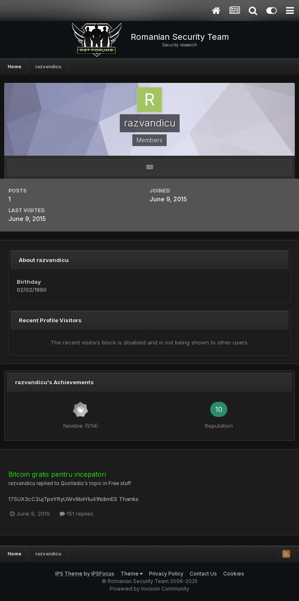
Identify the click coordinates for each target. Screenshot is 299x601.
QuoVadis (72, 483)
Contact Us (203, 573)
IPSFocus (102, 573)
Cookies (233, 573)
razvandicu (21, 483)
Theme (132, 573)
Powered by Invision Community (149, 589)
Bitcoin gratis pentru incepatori (57, 474)
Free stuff (119, 483)
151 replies (76, 513)
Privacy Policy (166, 573)
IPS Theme (68, 573)
